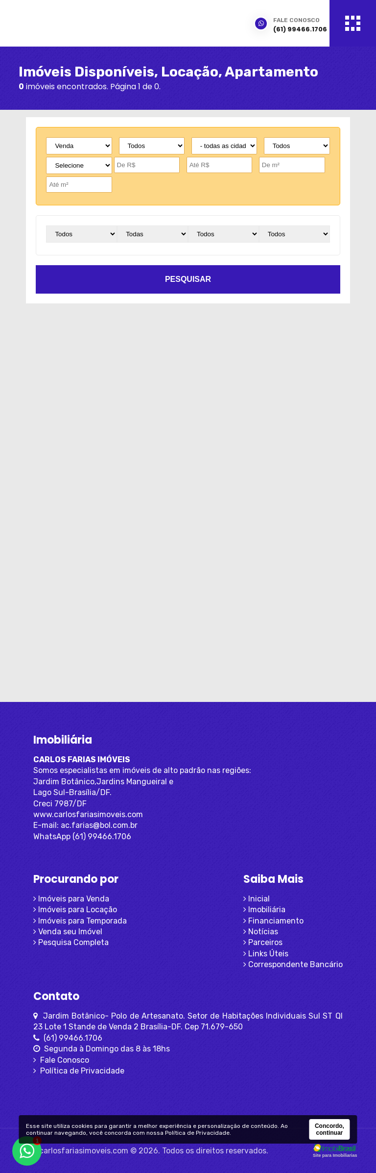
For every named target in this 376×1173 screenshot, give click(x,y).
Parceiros (262, 942)
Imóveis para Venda (71, 898)
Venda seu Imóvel (67, 931)
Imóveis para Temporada (80, 920)
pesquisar (188, 279)
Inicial (256, 898)
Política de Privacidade (78, 1070)
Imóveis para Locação (75, 909)
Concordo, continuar (329, 1129)
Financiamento (273, 920)
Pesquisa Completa (71, 942)
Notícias (260, 931)
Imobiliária (264, 909)
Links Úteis (265, 953)
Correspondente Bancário (293, 964)
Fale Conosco (61, 1060)
